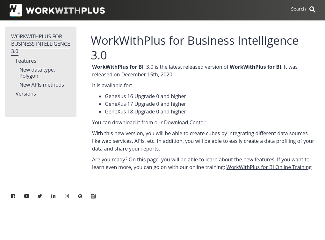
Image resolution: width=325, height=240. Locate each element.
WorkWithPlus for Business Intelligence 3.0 (40, 44)
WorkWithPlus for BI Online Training (269, 167)
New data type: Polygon (37, 73)
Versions (26, 94)
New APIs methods (41, 85)
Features (26, 61)
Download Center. (185, 122)
